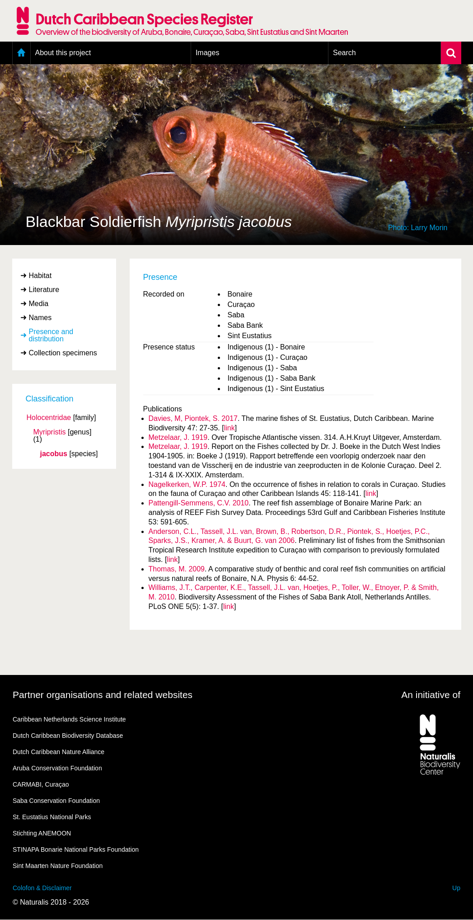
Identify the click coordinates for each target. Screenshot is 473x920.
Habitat (40, 275)
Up (456, 888)
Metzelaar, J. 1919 (178, 437)
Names (40, 317)
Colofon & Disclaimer (42, 888)
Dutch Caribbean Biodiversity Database (68, 735)
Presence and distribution (51, 335)
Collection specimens (63, 353)
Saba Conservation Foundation (56, 800)
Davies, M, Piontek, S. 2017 (193, 418)
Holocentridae (49, 417)
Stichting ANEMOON (42, 833)
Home (21, 53)
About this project (63, 53)
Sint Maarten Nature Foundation (58, 865)
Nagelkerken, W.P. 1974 (187, 484)
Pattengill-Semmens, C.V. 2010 (199, 503)
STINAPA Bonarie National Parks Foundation (76, 849)
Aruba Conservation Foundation (57, 768)
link (229, 428)
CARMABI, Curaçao (41, 784)
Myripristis (49, 432)
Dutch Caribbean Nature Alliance (58, 751)
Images (207, 53)
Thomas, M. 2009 (177, 569)
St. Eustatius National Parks (52, 817)
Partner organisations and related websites (102, 694)
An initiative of (430, 694)
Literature (44, 289)
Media (39, 303)
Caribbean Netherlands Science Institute (69, 719)
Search (344, 53)
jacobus (53, 454)
